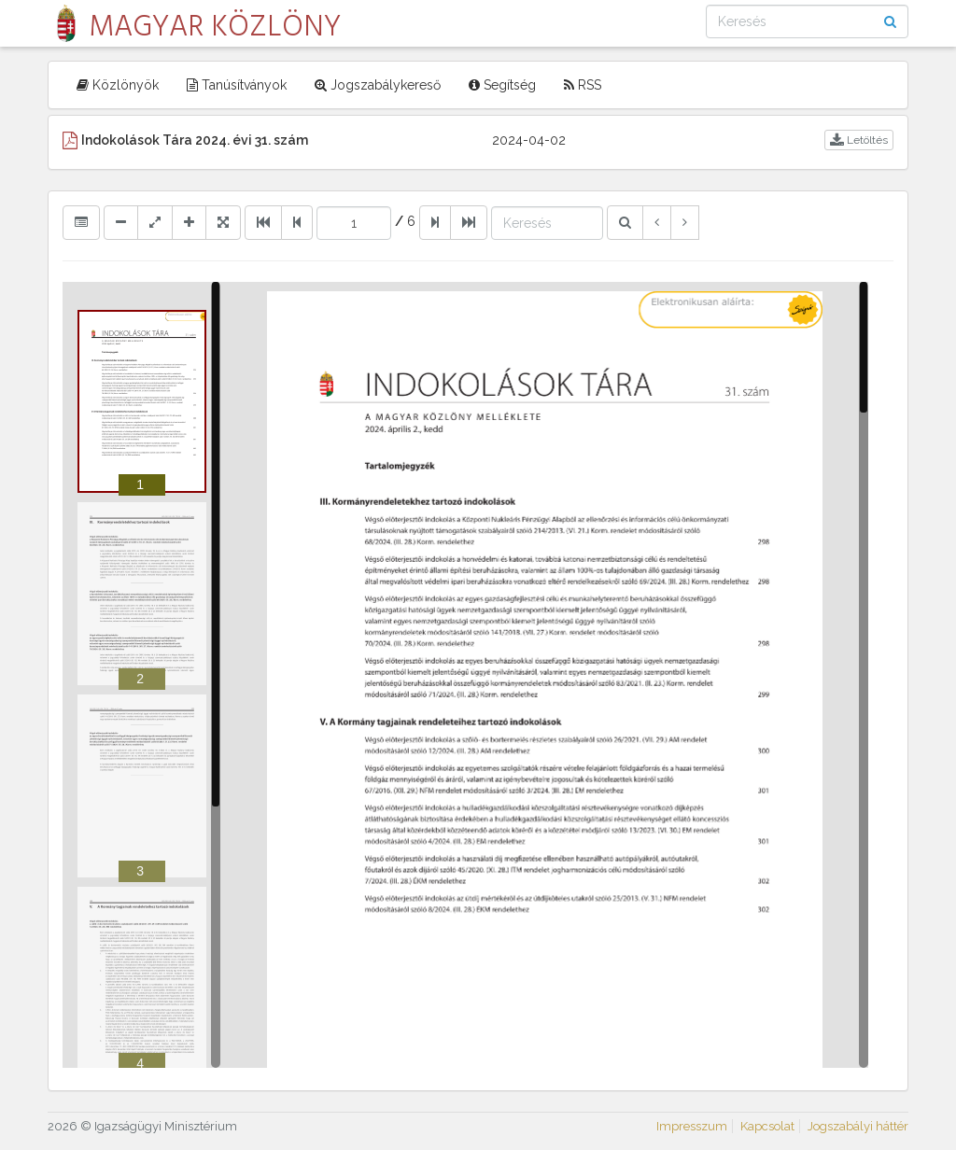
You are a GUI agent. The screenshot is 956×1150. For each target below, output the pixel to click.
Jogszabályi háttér (858, 1126)
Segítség (502, 84)
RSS (582, 84)
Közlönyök (118, 84)
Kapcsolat (767, 1126)
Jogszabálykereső (378, 84)
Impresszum (691, 1126)
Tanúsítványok (237, 84)
